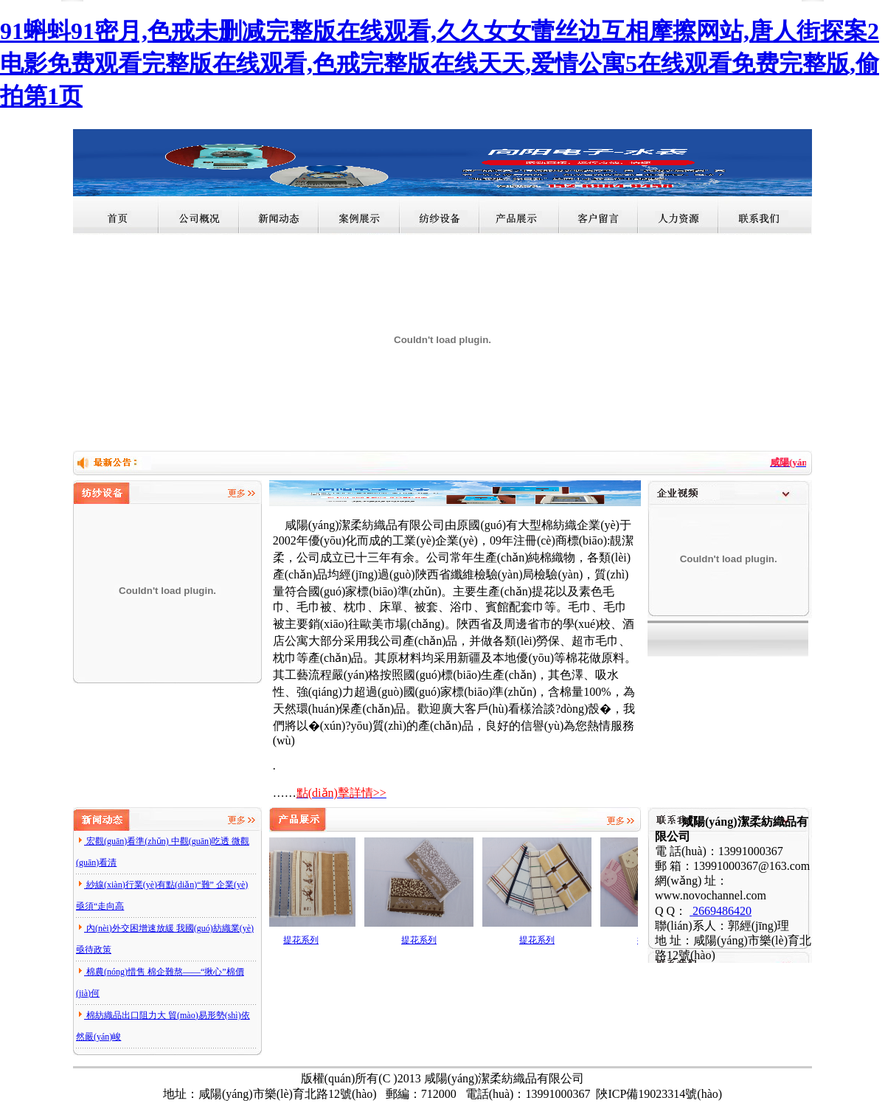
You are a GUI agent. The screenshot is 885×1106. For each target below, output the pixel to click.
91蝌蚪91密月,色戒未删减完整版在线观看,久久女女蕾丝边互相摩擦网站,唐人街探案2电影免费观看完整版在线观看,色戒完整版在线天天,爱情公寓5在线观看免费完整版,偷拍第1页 (439, 63)
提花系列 (304, 940)
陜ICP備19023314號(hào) (659, 1094)
